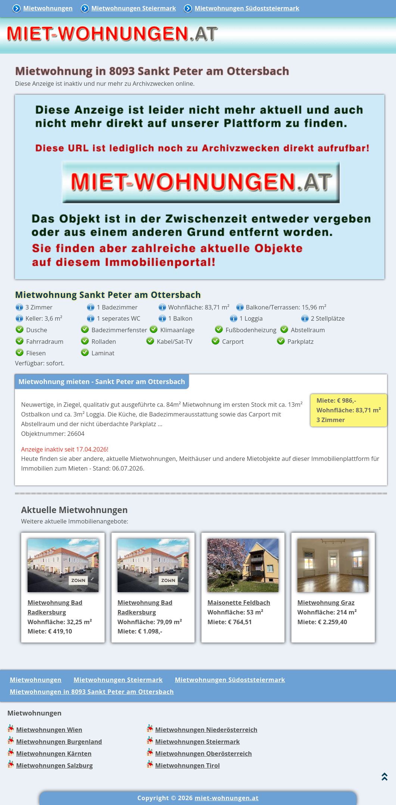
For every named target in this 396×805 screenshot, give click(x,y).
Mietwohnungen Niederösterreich (206, 730)
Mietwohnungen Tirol (187, 765)
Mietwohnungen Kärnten (53, 753)
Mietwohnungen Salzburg (54, 765)
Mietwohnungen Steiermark (133, 8)
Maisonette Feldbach (239, 602)
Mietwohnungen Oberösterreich (203, 753)
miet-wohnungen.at (227, 798)
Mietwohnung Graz (326, 602)
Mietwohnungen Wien (49, 730)
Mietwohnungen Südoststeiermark (246, 8)
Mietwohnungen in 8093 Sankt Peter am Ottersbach (92, 692)
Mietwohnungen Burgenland (59, 742)
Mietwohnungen (47, 8)
